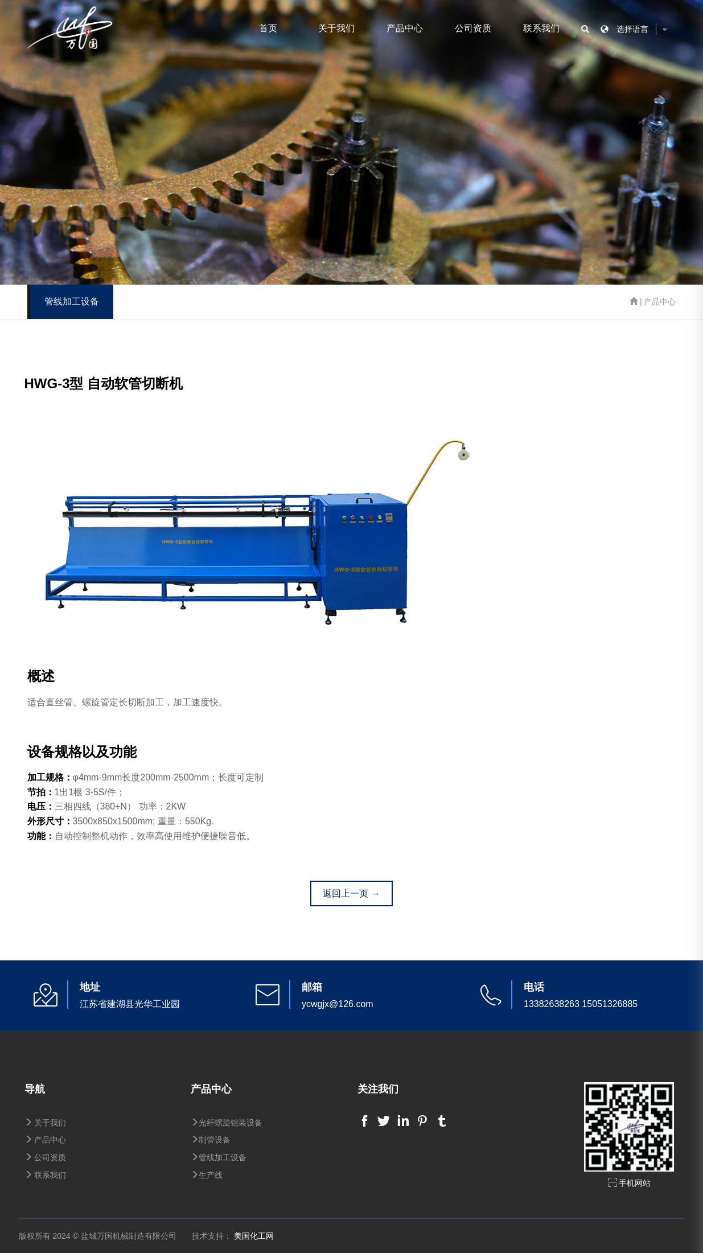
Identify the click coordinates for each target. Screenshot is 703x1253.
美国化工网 (254, 1235)
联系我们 (541, 28)
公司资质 (473, 28)
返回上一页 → (351, 893)
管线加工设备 (218, 1157)
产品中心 (405, 28)
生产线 (207, 1175)
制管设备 (211, 1139)
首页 (268, 28)
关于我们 (336, 28)
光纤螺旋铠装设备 (226, 1122)
